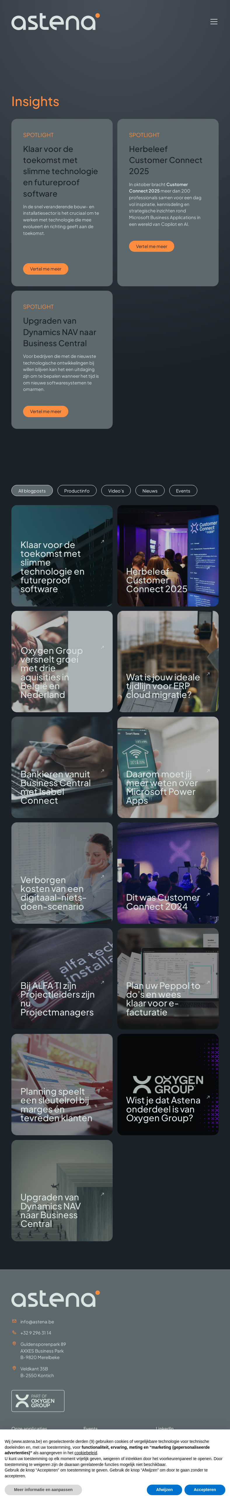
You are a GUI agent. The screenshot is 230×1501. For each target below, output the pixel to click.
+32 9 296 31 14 (35, 1332)
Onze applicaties (29, 1428)
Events (90, 1428)
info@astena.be (37, 1321)
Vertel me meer (45, 268)
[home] (55, 21)
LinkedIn (165, 1428)
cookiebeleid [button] (85, 1452)
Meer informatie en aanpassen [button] (43, 1489)
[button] (213, 22)
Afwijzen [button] (164, 1489)
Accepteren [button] (205, 1489)
